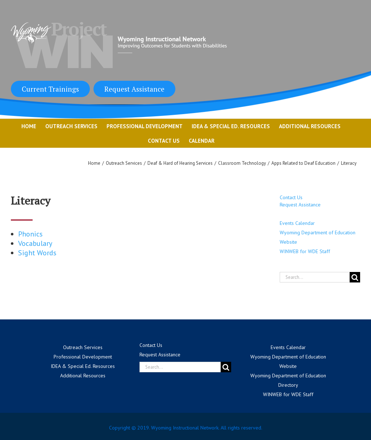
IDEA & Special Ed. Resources (83, 366)
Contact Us (291, 197)
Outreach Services (83, 347)
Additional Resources (82, 375)
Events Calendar (297, 223)
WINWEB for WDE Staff (305, 251)
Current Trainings (50, 88)
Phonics (30, 234)
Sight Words (37, 252)
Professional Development (83, 356)
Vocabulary (35, 243)
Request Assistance (134, 88)
